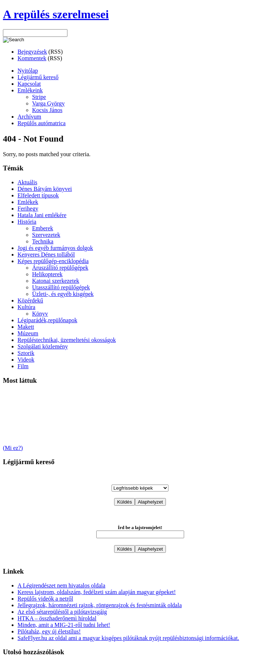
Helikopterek (47, 274)
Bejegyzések (32, 52)
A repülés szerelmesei (56, 14)
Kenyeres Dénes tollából (46, 254)
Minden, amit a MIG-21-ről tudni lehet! (64, 625)
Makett (26, 327)
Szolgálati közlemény (43, 346)
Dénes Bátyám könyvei (45, 189)
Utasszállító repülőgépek (61, 287)
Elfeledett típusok (38, 195)
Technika (42, 241)
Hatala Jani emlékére (42, 215)
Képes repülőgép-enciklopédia (53, 261)
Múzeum (28, 333)
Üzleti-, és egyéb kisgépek (63, 294)
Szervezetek (46, 235)
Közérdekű (30, 300)
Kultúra (26, 307)
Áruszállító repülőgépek (60, 268)
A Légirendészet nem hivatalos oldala (61, 585)
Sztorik (26, 353)
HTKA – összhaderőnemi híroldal (57, 618)
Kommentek (32, 58)
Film (23, 366)
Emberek (42, 228)
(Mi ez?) (13, 448)
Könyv (40, 314)
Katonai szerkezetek (55, 281)
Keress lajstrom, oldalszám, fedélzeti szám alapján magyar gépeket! (97, 592)
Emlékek (28, 202)
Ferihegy (28, 208)
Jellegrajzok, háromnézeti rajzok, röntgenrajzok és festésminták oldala (100, 605)
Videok (26, 359)
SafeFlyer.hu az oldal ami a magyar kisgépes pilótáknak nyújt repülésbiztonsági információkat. (128, 638)
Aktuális (27, 182)
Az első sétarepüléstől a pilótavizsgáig (62, 612)
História (27, 222)
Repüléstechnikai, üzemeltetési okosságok (67, 340)
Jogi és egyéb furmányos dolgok (55, 248)
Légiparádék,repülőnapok (47, 320)
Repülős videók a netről (45, 598)
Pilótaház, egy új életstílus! (49, 631)
